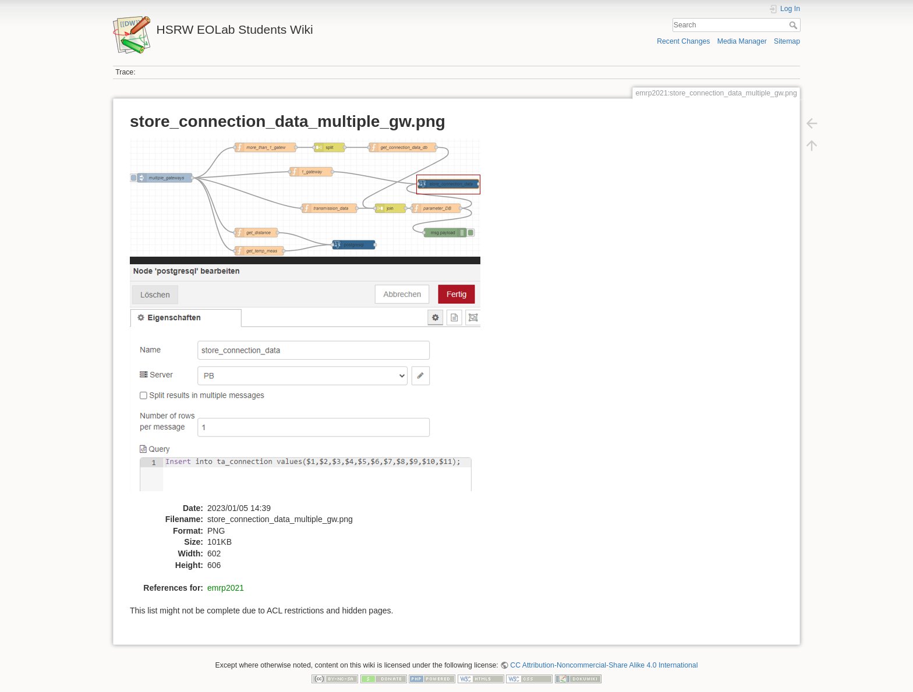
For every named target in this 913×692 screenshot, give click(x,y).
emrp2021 (225, 587)
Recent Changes (683, 41)
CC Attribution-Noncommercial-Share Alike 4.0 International (604, 665)
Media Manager (742, 41)
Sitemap (787, 41)
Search (794, 25)
